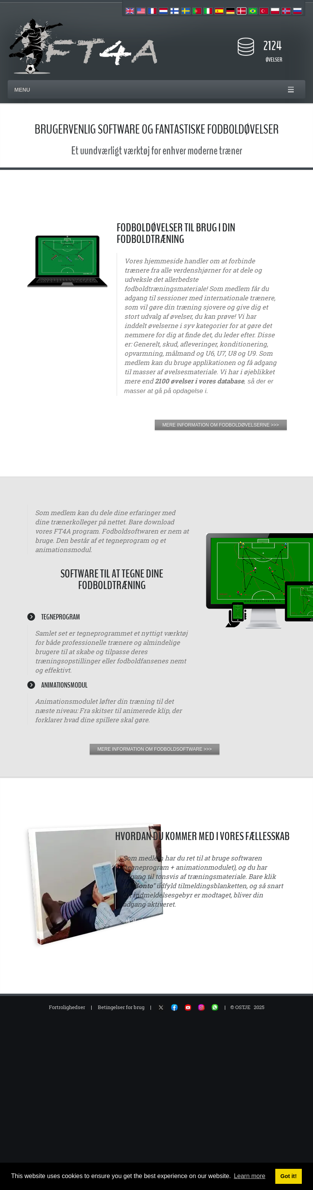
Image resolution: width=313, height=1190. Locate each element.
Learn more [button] (249, 1176)
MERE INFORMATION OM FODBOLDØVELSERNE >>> (220, 425)
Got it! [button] (288, 1176)
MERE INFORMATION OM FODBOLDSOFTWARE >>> (154, 749)
